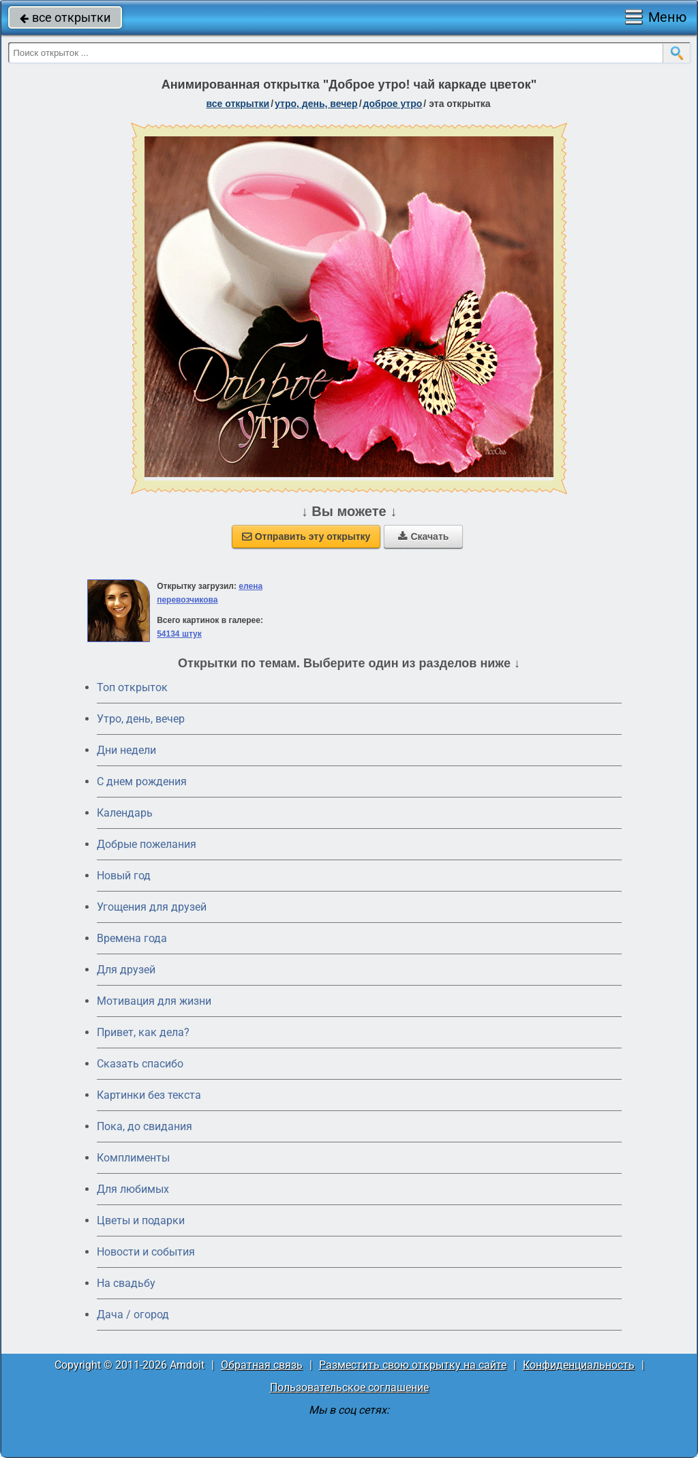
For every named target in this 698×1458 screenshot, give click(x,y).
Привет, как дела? (143, 1032)
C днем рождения (142, 781)
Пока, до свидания (144, 1126)
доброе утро (393, 103)
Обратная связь (262, 1364)
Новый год (124, 875)
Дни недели (126, 750)
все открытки (65, 17)
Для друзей (126, 969)
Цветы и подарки (141, 1220)
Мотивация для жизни (154, 1000)
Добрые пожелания (146, 844)
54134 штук (179, 634)
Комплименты (133, 1157)
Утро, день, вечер (141, 718)
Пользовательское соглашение (349, 1387)
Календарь (125, 812)
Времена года (132, 938)
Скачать (423, 536)
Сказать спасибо (140, 1063)
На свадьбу (126, 1283)
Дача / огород (133, 1314)
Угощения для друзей (152, 906)
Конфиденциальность (579, 1364)
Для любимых (133, 1189)
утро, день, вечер (316, 103)
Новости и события (146, 1251)
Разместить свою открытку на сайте (412, 1364)
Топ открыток (132, 687)
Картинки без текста (149, 1095)
